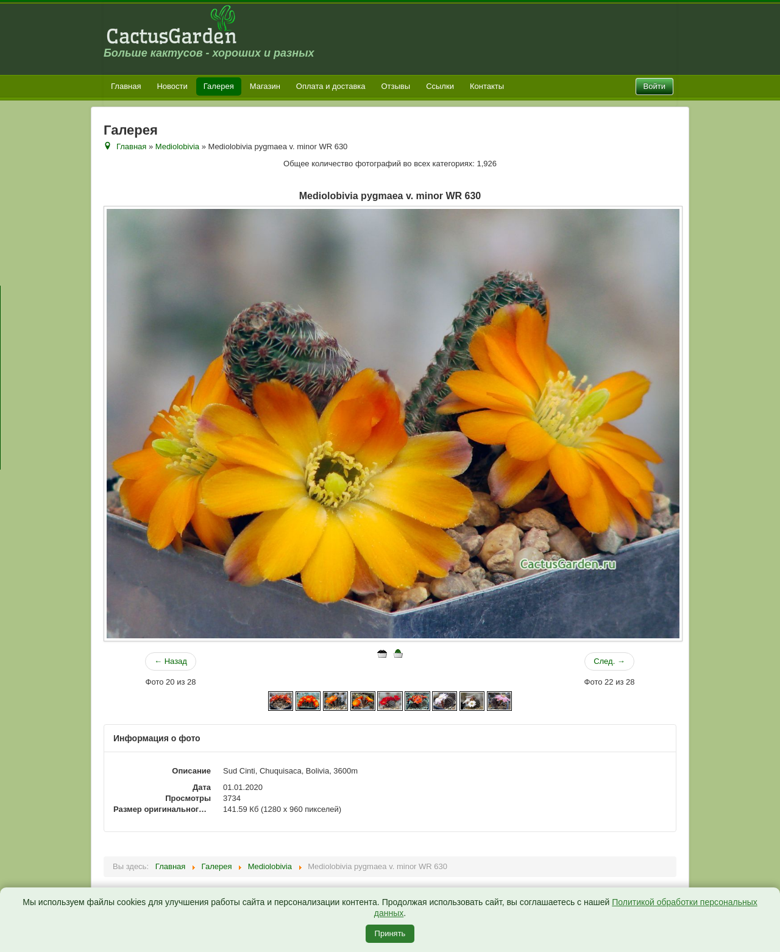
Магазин (265, 86)
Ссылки (440, 86)
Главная (126, 86)
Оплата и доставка (331, 86)
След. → (609, 661)
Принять (390, 933)
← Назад (170, 661)
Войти (654, 86)
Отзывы (396, 86)
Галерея (219, 86)
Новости (172, 86)
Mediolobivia (177, 146)
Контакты (487, 86)
